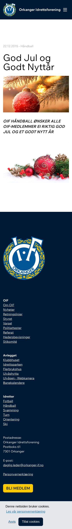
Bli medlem (18, 488)
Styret (7, 319)
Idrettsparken (12, 364)
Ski (5, 424)
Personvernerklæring (18, 474)
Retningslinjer (12, 314)
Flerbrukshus (12, 369)
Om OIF (8, 305)
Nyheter (9, 309)
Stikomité (10, 341)
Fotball (8, 401)
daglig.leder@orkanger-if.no (23, 465)
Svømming (11, 410)
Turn (6, 415)
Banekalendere (14, 383)
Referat (8, 332)
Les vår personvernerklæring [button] (25, 511)
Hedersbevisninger (16, 337)
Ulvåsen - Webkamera (18, 378)
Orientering (11, 419)
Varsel (7, 323)
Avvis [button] (12, 521)
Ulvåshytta (11, 373)
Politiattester (12, 328)
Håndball (9, 405)
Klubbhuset (11, 360)
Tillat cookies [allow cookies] (31, 521)
